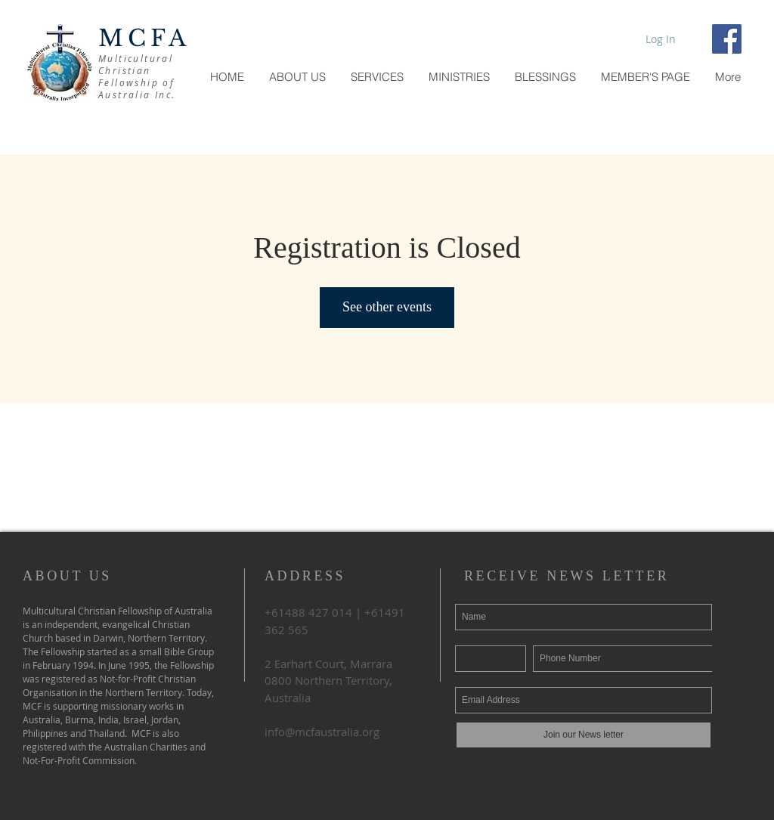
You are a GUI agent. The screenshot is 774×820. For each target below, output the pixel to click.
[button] (645, 77)
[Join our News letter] (583, 735)
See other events (387, 306)
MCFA (144, 38)
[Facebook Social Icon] (726, 39)
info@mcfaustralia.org (322, 731)
